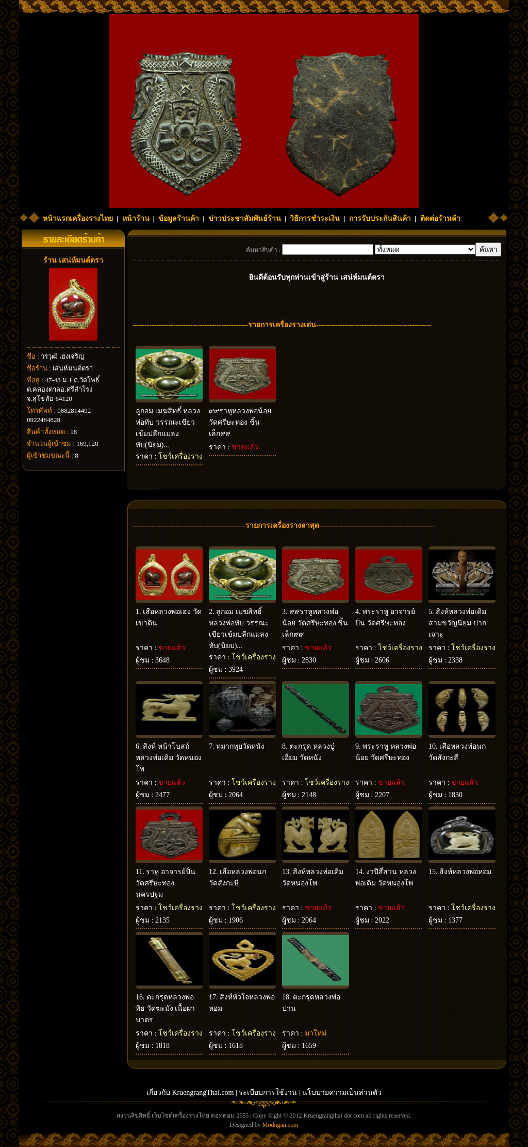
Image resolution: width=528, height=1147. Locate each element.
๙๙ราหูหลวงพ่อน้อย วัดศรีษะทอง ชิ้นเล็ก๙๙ (240, 422)
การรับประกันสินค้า (380, 218)
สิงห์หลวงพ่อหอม (465, 872)
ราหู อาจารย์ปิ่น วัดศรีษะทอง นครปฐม (165, 883)
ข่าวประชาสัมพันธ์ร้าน (244, 218)
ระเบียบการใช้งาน (268, 1092)
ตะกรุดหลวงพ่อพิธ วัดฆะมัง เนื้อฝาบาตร (165, 1008)
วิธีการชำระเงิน (315, 218)
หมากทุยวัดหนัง (240, 746)
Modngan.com (280, 1124)
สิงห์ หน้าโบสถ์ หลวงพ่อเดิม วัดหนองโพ (169, 757)
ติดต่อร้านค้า (440, 218)
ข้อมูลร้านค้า (178, 218)
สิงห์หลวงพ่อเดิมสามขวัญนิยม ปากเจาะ (457, 623)
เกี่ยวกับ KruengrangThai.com (190, 1092)
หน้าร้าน (136, 218)
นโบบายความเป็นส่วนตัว (342, 1092)
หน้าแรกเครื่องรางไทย (78, 218)
